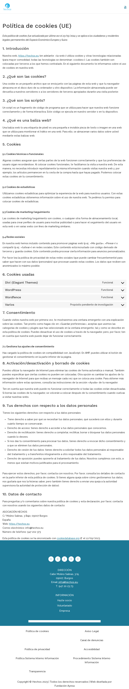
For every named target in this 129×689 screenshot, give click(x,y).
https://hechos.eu (28, 55)
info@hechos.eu (68, 582)
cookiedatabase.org (68, 538)
